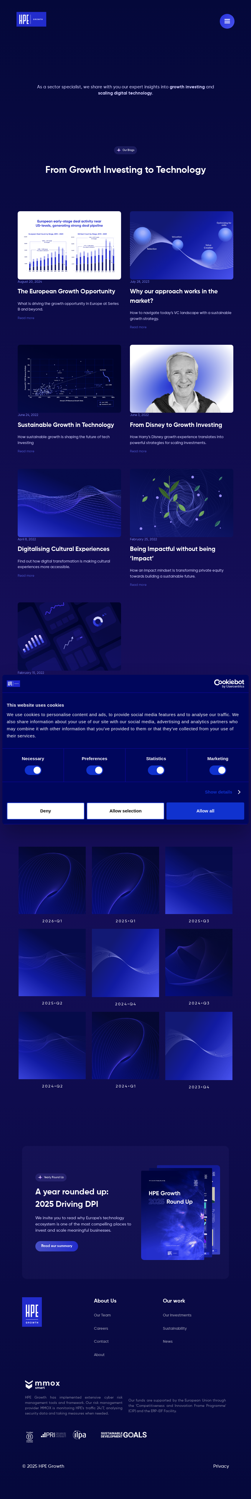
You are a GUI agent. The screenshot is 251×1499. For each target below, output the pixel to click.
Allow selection (125, 810)
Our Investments (177, 1315)
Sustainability (175, 1329)
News (168, 1342)
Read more (26, 318)
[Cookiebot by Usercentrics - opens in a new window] (218, 683)
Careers (101, 1329)
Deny (45, 810)
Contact (101, 1342)
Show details (218, 791)
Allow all (205, 810)
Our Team (102, 1315)
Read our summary (56, 1246)
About (99, 1355)
